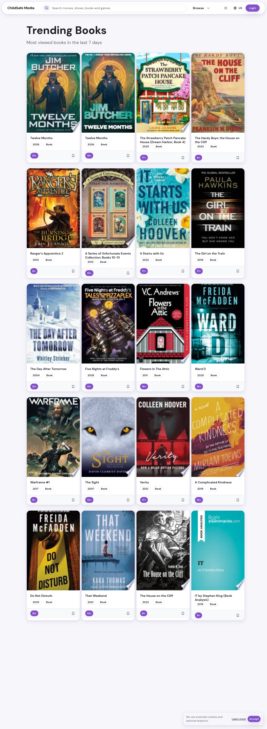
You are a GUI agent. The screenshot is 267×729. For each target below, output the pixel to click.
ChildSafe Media (20, 8)
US (237, 8)
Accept (254, 719)
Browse (201, 8)
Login (252, 8)
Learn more (239, 719)
